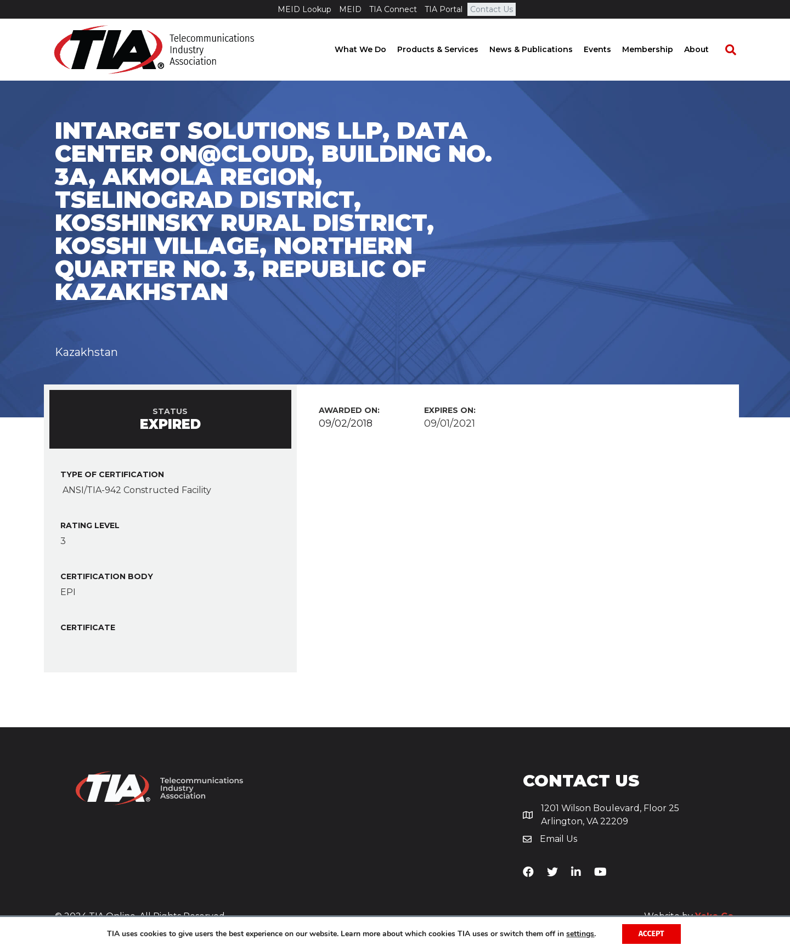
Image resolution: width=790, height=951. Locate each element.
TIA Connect (393, 9)
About (706, 49)
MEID (350, 9)
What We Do (370, 49)
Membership (657, 49)
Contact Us (491, 9)
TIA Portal (443, 9)
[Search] (735, 50)
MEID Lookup (304, 9)
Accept (651, 933)
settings (580, 934)
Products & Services (447, 49)
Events (607, 49)
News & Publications (541, 49)
